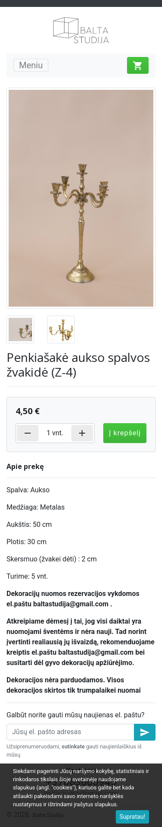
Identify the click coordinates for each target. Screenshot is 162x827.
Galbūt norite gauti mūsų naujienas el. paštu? (75, 715)
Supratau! (133, 816)
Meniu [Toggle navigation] (31, 65)
